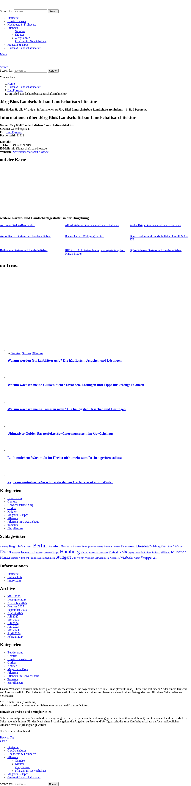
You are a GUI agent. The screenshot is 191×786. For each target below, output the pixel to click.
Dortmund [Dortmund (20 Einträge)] (128, 546)
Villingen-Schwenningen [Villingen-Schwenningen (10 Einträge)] (97, 558)
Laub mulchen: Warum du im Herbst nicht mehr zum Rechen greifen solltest (64, 458)
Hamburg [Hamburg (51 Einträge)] (70, 552)
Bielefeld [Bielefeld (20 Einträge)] (53, 546)
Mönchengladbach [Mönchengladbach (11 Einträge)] (150, 552)
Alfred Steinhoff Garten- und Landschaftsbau (92, 225)
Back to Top (7, 737)
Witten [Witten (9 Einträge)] (137, 558)
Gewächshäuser (16, 21)
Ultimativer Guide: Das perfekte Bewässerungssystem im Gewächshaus (60, 433)
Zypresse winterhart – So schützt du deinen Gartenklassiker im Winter (60, 482)
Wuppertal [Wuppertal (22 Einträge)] (148, 557)
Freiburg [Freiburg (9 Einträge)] (39, 552)
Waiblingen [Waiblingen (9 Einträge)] (114, 558)
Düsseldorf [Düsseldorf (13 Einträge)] (167, 546)
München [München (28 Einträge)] (179, 552)
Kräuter (19, 34)
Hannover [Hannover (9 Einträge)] (93, 552)
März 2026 (14, 596)
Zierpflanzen (22, 38)
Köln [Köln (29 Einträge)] (122, 552)
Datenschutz (14, 577)
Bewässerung (15, 498)
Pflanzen (12, 27)
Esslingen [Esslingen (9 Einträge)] (16, 552)
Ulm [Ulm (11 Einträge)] (74, 557)
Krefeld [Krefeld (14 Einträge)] (113, 552)
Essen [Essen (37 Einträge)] (5, 551)
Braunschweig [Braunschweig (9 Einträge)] (96, 546)
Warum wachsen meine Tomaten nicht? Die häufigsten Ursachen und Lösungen (66, 409)
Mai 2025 (13, 619)
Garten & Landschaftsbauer (23, 48)
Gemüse (20, 31)
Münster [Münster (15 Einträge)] (5, 557)
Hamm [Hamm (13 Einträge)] (84, 552)
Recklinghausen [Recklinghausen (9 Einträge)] (37, 558)
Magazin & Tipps (17, 44)
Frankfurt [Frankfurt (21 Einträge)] (28, 552)
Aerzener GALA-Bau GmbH (17, 225)
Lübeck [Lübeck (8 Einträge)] (137, 553)
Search (53, 11)
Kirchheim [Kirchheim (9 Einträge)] (103, 552)
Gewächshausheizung (20, 504)
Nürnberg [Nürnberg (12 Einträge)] (24, 557)
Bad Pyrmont (14, 132)
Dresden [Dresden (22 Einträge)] (142, 546)
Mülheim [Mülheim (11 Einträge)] (165, 552)
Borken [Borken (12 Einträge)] (77, 546)
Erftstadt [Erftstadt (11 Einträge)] (178, 546)
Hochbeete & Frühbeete (21, 24)
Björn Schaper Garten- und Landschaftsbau (155, 250)
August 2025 (15, 613)
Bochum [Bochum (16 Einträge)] (66, 546)
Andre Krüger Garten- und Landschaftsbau (155, 225)
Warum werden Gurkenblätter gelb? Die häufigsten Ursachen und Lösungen (64, 360)
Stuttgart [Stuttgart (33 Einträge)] (63, 557)
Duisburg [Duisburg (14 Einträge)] (154, 546)
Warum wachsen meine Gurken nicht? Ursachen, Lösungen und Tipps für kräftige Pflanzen (75, 385)
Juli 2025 (12, 616)
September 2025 (17, 609)
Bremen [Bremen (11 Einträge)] (108, 546)
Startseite (13, 17)
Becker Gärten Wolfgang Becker (84, 236)
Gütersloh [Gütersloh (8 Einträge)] (48, 553)
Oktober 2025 (15, 606)
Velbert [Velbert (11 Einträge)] (80, 557)
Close (3, 740)
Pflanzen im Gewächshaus (30, 41)
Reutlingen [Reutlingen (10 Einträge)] (49, 558)
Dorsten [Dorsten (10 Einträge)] (116, 546)
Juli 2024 (12, 623)
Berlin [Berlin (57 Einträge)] (40, 546)
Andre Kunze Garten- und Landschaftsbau (25, 236)
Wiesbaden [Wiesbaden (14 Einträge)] (126, 557)
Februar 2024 (15, 636)
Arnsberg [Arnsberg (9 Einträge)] (4, 546)
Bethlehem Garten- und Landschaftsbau (24, 250)
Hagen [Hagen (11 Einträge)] (55, 552)
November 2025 (17, 603)
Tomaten (12, 525)
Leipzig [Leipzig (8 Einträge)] (131, 553)
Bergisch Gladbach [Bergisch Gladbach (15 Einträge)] (20, 546)
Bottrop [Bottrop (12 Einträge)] (86, 546)
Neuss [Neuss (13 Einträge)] (14, 557)
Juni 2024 (13, 626)
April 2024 (14, 633)
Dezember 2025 (16, 599)
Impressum (14, 580)
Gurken (26, 353)
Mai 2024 (13, 629)
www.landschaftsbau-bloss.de (31, 151)
